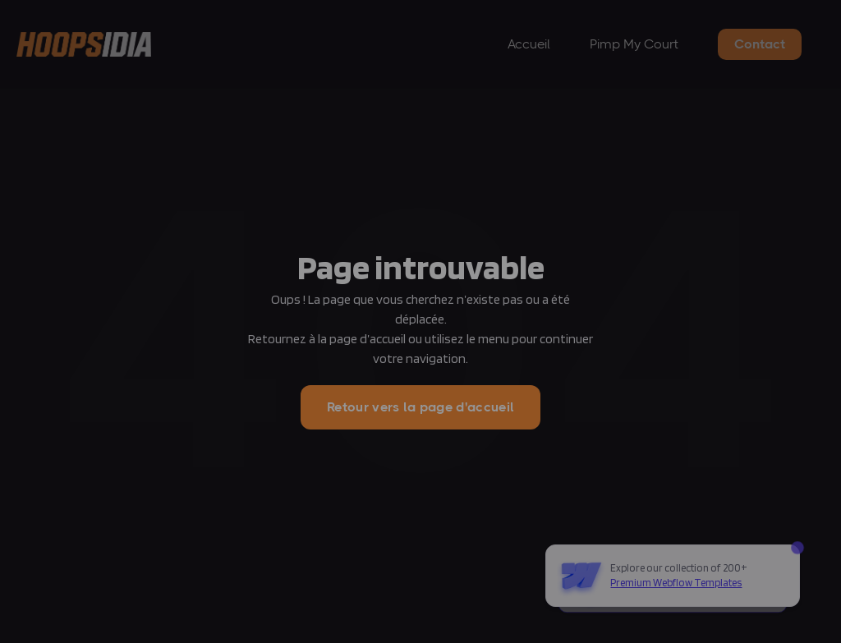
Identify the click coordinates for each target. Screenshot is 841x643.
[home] (83, 44)
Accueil (529, 44)
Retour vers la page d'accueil (420, 407)
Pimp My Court (634, 44)
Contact (759, 44)
